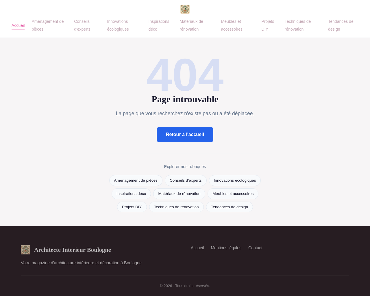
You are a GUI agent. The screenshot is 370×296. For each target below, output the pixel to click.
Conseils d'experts (82, 25)
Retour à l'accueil (185, 134)
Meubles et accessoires (232, 25)
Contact (255, 247)
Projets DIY (268, 25)
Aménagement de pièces (136, 180)
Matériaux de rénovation (191, 25)
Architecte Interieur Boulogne (66, 249)
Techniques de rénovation (298, 25)
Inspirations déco (131, 193)
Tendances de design (229, 207)
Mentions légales (226, 247)
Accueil (18, 25)
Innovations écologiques (118, 25)
